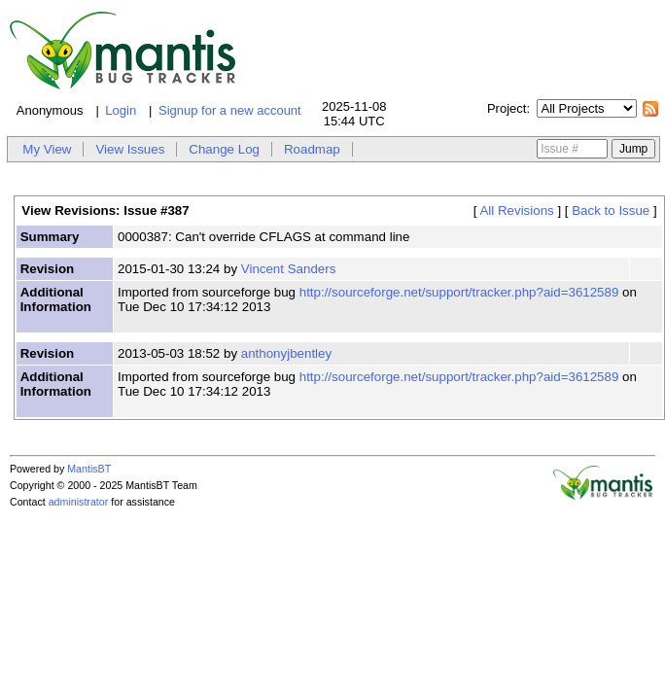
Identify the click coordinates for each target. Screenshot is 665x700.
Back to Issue (610, 210)
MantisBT (89, 468)
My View (46, 149)
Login (120, 110)
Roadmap (312, 149)
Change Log (224, 149)
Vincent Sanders (288, 269)
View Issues (129, 149)
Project (506, 108)
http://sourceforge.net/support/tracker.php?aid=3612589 (459, 292)
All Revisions (516, 210)
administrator (79, 502)
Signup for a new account (229, 110)
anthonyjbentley (286, 353)
